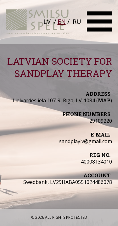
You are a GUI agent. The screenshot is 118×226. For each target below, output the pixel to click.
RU (77, 21)
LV (47, 21)
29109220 (100, 120)
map (104, 100)
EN (62, 21)
